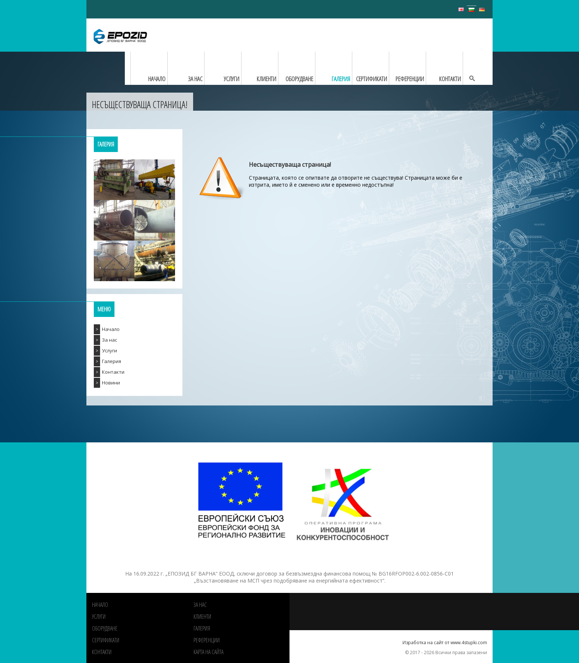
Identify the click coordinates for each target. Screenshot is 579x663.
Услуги (109, 350)
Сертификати (105, 640)
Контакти (113, 372)
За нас (109, 339)
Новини (111, 382)
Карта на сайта (208, 652)
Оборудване (104, 628)
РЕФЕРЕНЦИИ (206, 640)
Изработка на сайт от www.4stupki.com (444, 642)
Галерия (111, 361)
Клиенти (202, 616)
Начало (111, 329)
